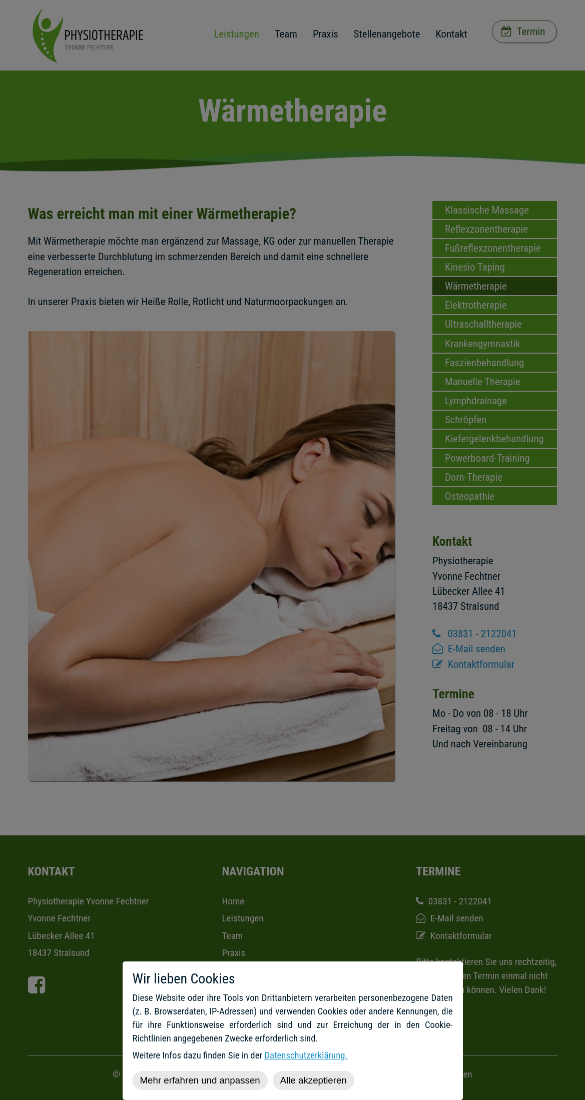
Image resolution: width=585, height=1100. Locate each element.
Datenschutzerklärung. (305, 1055)
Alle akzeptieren (313, 1080)
